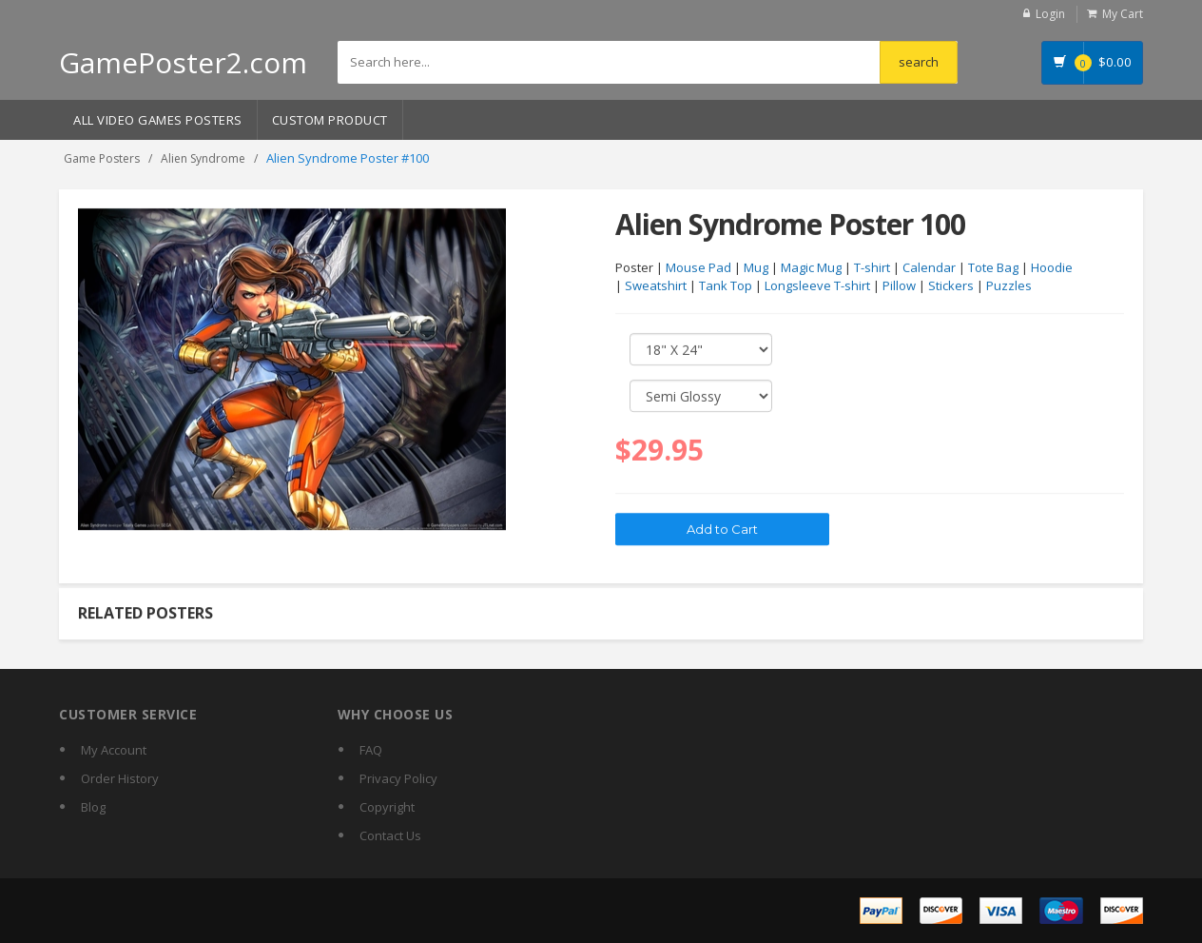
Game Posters (102, 158)
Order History (120, 778)
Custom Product (330, 119)
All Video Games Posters (157, 119)
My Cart (1122, 14)
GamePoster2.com (183, 62)
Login (1050, 14)
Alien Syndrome (203, 158)
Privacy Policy (398, 778)
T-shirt (872, 268)
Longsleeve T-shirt (817, 286)
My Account (113, 749)
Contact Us (390, 835)
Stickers (951, 286)
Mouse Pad (698, 268)
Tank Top (725, 286)
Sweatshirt (656, 286)
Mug (756, 268)
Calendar (929, 268)
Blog (93, 806)
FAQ (370, 749)
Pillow (899, 286)
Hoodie (1052, 268)
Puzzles (1009, 286)
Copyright (387, 806)
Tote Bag (993, 268)
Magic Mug (811, 268)
